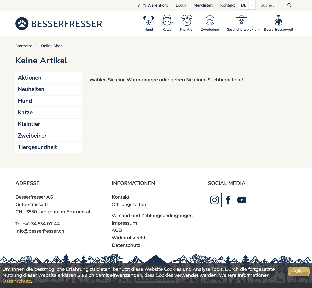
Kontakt (227, 5)
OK (298, 271)
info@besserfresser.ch (39, 231)
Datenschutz (126, 245)
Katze (25, 112)
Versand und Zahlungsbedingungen (152, 215)
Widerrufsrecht (128, 237)
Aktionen (29, 78)
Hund (25, 101)
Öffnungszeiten (129, 204)
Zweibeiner (32, 136)
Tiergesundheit (37, 147)
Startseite (23, 46)
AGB (117, 230)
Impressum (124, 223)
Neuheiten (31, 89)
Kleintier (29, 124)
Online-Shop (51, 46)
